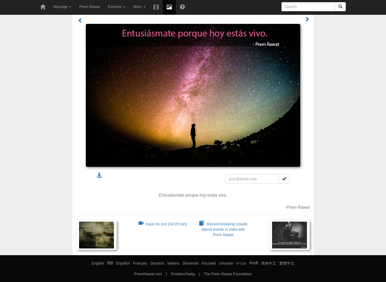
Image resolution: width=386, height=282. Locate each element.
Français (140, 263)
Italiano (173, 263)
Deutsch (157, 263)
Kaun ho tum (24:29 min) (163, 224)
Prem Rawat (89, 7)
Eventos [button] (116, 7)
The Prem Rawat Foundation (228, 274)
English (98, 263)
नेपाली (253, 263)
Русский (209, 263)
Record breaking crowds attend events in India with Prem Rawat (223, 229)
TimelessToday (182, 274)
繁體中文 (286, 263)
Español (123, 263)
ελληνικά (226, 263)
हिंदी (110, 263)
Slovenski (191, 263)
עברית (241, 263)
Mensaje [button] (62, 7)
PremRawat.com (148, 274)
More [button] (139, 7)
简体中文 (268, 263)
